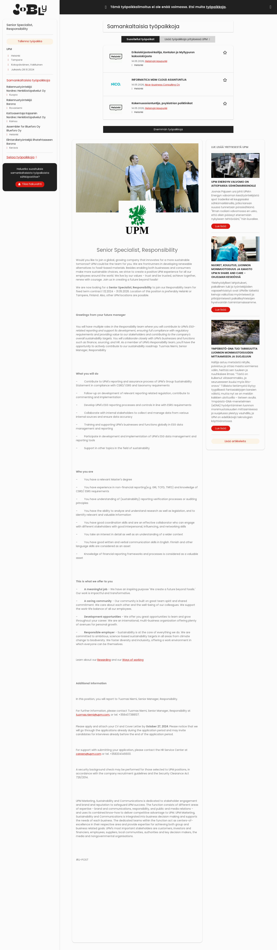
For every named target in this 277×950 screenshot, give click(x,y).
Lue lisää (220, 226)
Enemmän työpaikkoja (168, 129)
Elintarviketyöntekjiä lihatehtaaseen (30, 140)
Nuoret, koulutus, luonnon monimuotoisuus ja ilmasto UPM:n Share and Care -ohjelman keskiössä (231, 271)
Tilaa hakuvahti (30, 184)
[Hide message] (271, 7)
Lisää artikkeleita (235, 441)
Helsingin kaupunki (156, 61)
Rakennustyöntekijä (19, 87)
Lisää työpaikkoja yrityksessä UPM (187, 39)
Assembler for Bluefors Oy (23, 126)
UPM (9, 49)
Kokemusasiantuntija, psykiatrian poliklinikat (162, 103)
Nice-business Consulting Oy (162, 84)
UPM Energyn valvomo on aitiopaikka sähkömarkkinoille (233, 184)
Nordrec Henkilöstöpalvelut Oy (26, 91)
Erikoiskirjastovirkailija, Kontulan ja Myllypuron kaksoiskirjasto (163, 54)
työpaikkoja (216, 7)
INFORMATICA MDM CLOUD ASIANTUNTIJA (159, 80)
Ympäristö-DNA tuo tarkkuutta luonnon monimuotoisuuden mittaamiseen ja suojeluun (234, 353)
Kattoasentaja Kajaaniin (22, 113)
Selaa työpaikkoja (20, 157)
